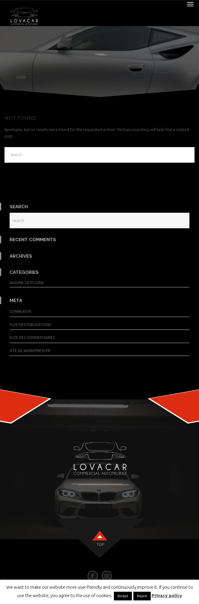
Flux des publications (30, 325)
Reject (142, 596)
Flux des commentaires (32, 337)
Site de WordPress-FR (30, 351)
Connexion (20, 311)
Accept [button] (122, 596)
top (100, 544)
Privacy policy (167, 595)
